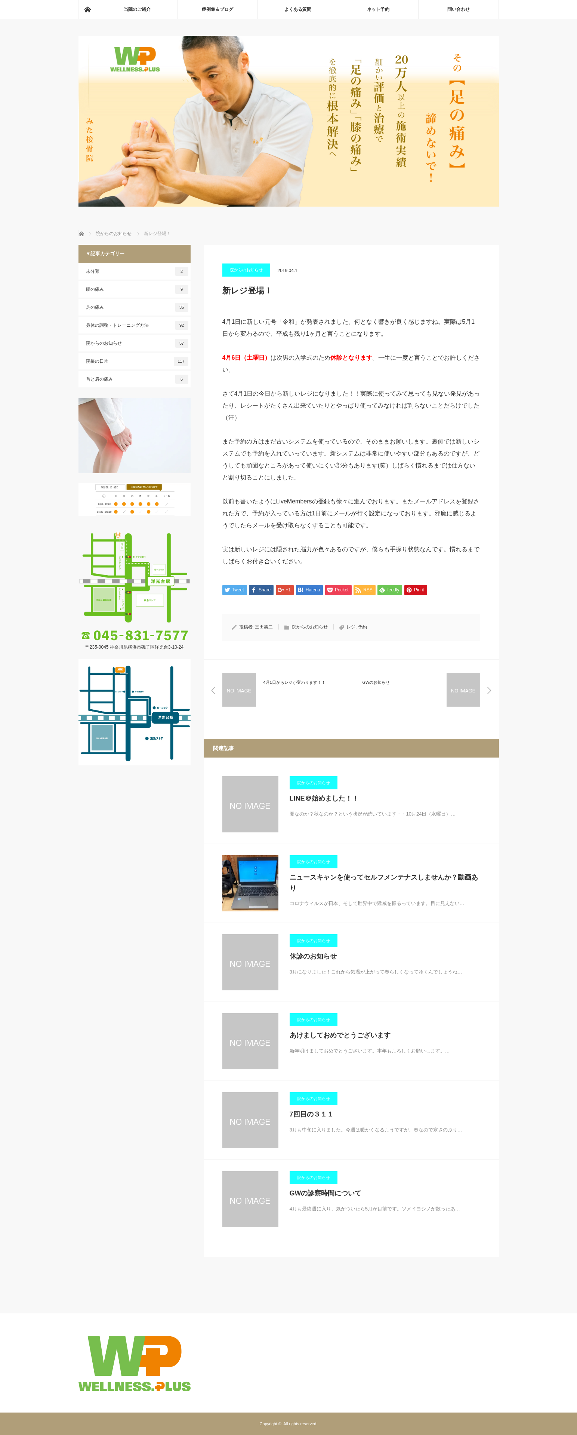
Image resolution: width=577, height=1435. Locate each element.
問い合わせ (458, 9)
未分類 (137, 271)
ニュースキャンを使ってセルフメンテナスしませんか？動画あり (384, 883)
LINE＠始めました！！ (324, 798)
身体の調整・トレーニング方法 (137, 325)
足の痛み (137, 307)
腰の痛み (137, 289)
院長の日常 (137, 361)
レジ (350, 627)
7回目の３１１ (312, 1114)
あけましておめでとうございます (340, 1035)
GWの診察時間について (326, 1193)
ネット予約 (378, 9)
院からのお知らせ (246, 270)
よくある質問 (297, 9)
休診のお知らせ (313, 956)
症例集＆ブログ (217, 9)
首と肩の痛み (137, 379)
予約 (362, 627)
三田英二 (264, 627)
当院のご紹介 (137, 9)
